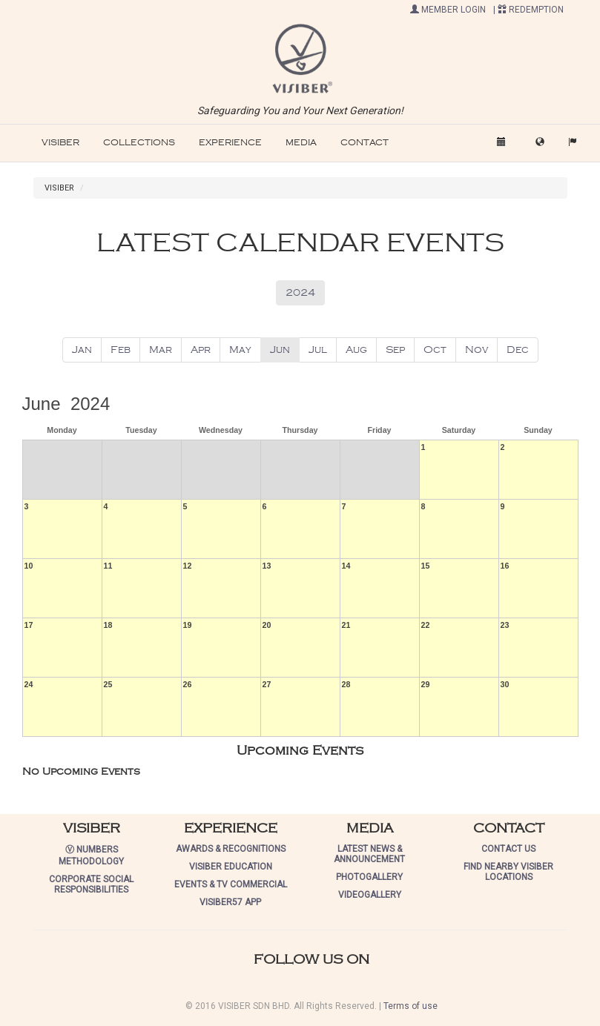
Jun (280, 349)
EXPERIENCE (230, 143)
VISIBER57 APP (230, 902)
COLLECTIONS (139, 143)
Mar (160, 349)
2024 (300, 292)
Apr (201, 349)
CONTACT (364, 143)
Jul (318, 349)
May (240, 349)
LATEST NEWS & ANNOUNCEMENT (369, 854)
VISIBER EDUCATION (230, 866)
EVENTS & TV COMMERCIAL (230, 884)
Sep (395, 349)
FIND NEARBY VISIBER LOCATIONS (508, 871)
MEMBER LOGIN (448, 9)
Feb (121, 349)
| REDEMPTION (528, 9)
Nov (476, 349)
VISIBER (60, 143)
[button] (300, 58)
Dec (518, 349)
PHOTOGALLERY (369, 877)
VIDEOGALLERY (369, 895)
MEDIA (301, 143)
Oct (434, 349)
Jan (82, 349)
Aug (356, 349)
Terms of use (410, 1006)
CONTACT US (508, 849)
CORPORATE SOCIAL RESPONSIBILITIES (91, 884)
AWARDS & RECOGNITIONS (231, 849)
